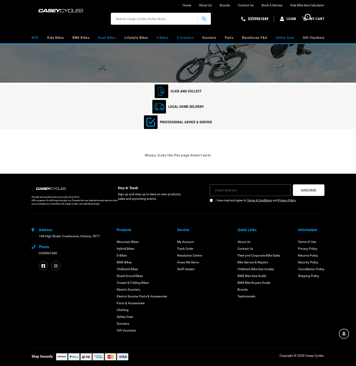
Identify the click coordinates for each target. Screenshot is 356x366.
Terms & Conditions (259, 200)
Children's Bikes (127, 269)
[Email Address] (250, 190)
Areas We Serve (188, 262)
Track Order (185, 248)
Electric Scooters (128, 289)
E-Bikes (162, 37)
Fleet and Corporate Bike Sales (258, 255)
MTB (35, 37)
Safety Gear (285, 37)
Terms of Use (307, 242)
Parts (229, 37)
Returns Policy (308, 255)
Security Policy (308, 262)
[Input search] (154, 19)
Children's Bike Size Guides (255, 269)
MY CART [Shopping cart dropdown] (313, 18)
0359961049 (48, 253)
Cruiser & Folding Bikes (133, 282)
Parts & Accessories (131, 303)
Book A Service (272, 5)
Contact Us (246, 5)
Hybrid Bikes (125, 248)
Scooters (209, 37)
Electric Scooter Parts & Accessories (142, 296)
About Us (205, 5)
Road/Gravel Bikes (130, 276)
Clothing (123, 310)
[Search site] (204, 19)
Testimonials (246, 296)
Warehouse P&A (254, 37)
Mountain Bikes (127, 242)
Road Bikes (107, 37)
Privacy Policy (287, 200)
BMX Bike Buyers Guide (253, 282)
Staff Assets (185, 269)
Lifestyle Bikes (136, 37)
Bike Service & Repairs (252, 262)
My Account (185, 242)
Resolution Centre (189, 255)
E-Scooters (185, 37)
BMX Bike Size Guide (251, 276)
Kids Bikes (55, 37)
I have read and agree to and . (253, 200)
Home (187, 5)
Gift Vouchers (313, 37)
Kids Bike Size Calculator (307, 5)
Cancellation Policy (311, 269)
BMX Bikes (80, 37)
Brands (225, 5)
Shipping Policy (308, 276)
